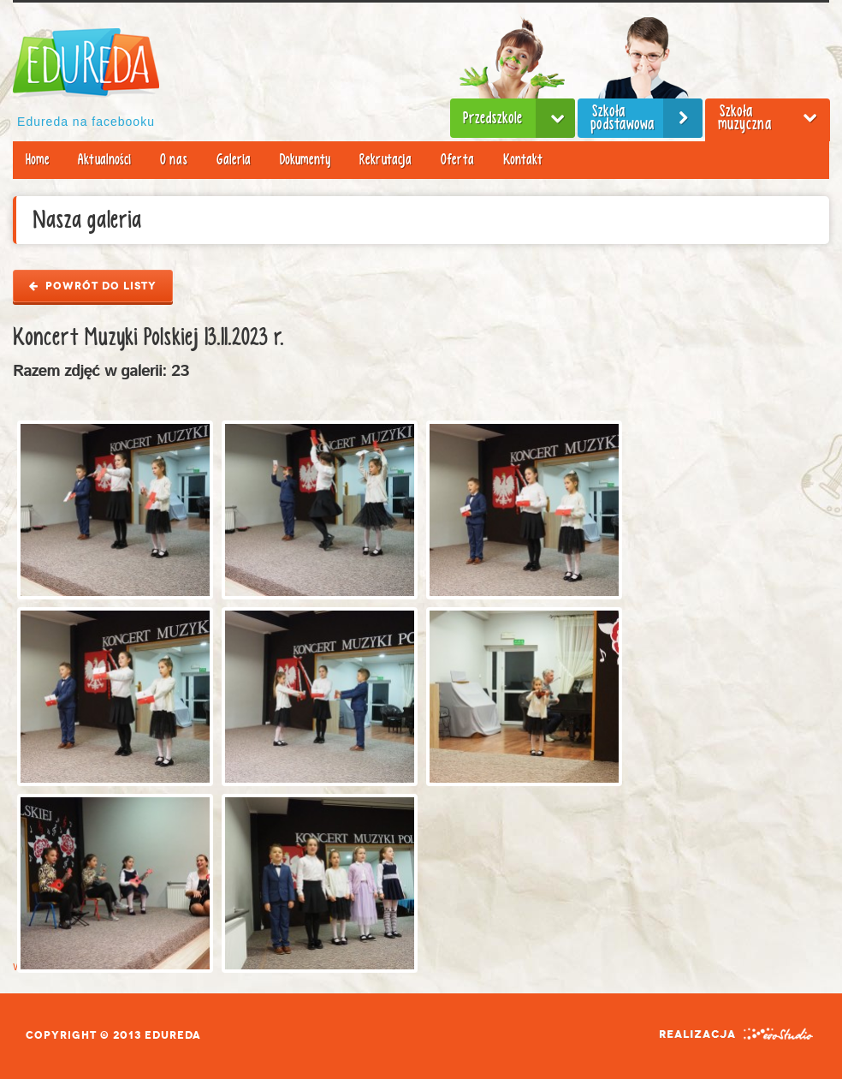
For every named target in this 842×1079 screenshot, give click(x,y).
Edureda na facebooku (86, 122)
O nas (173, 160)
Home (37, 160)
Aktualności (104, 160)
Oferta (457, 160)
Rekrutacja (385, 160)
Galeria (233, 160)
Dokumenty (305, 160)
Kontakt (523, 160)
